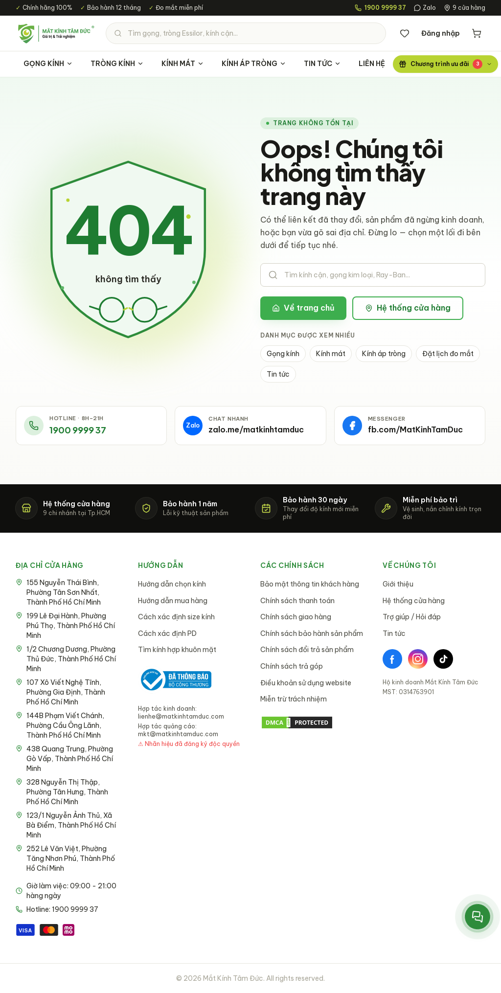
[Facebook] (392, 659)
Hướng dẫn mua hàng (172, 600)
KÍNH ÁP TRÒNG (254, 63)
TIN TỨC (322, 63)
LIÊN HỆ (372, 63)
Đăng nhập (440, 33)
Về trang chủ (303, 308)
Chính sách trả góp (291, 666)
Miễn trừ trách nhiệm (293, 699)
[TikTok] (443, 659)
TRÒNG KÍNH (117, 63)
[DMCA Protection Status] (311, 722)
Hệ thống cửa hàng (408, 308)
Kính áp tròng (384, 353)
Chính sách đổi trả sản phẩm (307, 649)
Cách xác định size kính (176, 616)
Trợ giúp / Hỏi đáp (412, 616)
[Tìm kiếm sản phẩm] (246, 33)
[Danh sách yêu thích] (404, 33)
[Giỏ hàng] (476, 33)
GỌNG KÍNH (48, 63)
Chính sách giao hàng (295, 616)
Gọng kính (283, 353)
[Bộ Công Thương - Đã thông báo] (174, 680)
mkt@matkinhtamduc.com (178, 734)
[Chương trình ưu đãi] (445, 64)
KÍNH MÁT (182, 63)
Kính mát (330, 353)
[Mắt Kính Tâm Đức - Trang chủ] (56, 33)
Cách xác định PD (167, 633)
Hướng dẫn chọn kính (172, 584)
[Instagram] (418, 659)
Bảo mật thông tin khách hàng (309, 584)
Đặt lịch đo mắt (448, 353)
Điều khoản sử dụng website (305, 682)
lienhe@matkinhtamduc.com (181, 716)
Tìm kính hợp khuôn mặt (177, 649)
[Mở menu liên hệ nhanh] (477, 917)
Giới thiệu (398, 584)
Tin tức (278, 374)
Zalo (425, 7)
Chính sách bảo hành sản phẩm (311, 633)
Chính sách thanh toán (297, 600)
